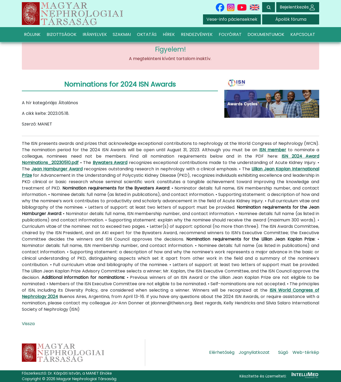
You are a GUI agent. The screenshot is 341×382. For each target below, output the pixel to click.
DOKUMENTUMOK (265, 34)
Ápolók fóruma (290, 19)
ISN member (272, 150)
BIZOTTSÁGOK (61, 34)
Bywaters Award (110, 162)
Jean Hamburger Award (57, 169)
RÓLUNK (32, 34)
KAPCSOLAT (302, 34)
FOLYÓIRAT (230, 34)
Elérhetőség (221, 352)
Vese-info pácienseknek (231, 19)
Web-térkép (306, 352)
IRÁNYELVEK (95, 34)
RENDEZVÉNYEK (197, 34)
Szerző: (29, 124)
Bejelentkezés (298, 7)
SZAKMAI (122, 34)
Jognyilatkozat (254, 352)
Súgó (283, 352)
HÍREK (169, 34)
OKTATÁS (147, 34)
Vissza (28, 324)
